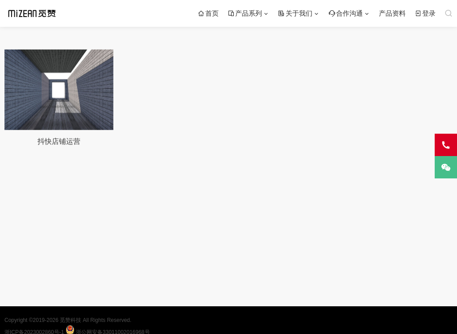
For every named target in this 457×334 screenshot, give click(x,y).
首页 (208, 13)
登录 (425, 13)
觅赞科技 (71, 320)
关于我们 (295, 13)
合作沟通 (345, 13)
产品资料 (392, 13)
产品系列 (245, 13)
